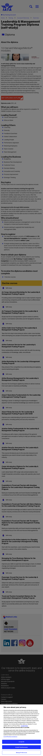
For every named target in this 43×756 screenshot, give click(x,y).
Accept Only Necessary (21, 751)
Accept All (21, 745)
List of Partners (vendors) (10, 740)
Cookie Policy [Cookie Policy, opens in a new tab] (24, 729)
